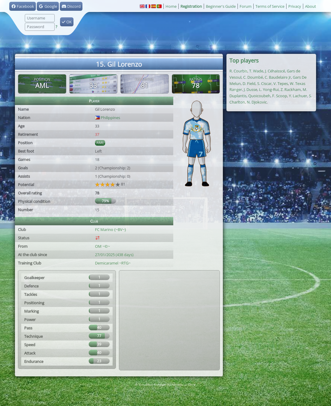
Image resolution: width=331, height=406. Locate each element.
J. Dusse (250, 89)
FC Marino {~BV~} (110, 229)
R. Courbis (238, 71)
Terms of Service (269, 6)
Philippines (107, 117)
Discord (71, 6)
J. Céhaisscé (275, 71)
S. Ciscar (264, 83)
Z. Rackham (291, 89)
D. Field (249, 83)
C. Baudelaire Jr (278, 77)
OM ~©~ (102, 246)
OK (67, 22)
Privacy (294, 6)
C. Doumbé (253, 77)
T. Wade (256, 71)
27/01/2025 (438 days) (114, 254)
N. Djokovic (257, 102)
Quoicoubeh (259, 95)
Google (48, 6)
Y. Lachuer (298, 95)
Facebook (22, 6)
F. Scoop (279, 95)
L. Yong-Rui (269, 89)
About (310, 6)
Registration (191, 6)
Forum (246, 6)
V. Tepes (280, 83)
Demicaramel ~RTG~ (113, 263)
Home (171, 6)
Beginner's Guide (221, 6)
